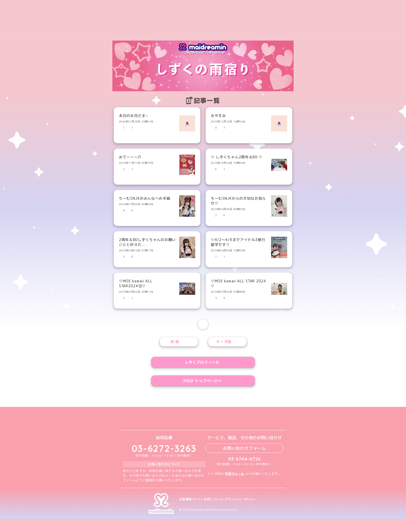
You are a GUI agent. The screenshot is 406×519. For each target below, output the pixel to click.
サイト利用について (208, 499)
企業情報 (185, 499)
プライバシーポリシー (241, 499)
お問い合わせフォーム (244, 448)
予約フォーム (234, 473)
